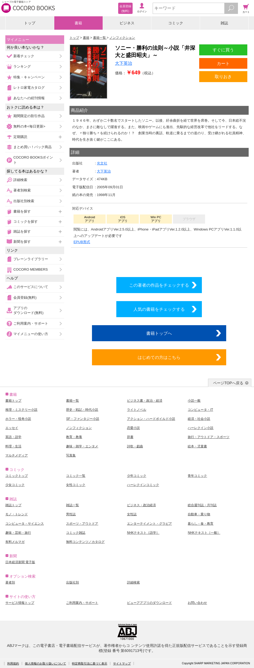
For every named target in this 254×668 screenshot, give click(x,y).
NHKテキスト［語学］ (143, 533)
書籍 (78, 23)
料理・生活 (13, 446)
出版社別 (72, 582)
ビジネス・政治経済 (141, 505)
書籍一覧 (72, 400)
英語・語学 (13, 437)
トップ (29, 23)
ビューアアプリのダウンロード (149, 603)
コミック (175, 23)
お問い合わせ (197, 603)
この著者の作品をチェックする (159, 285)
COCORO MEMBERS (30, 269)
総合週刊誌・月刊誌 (202, 505)
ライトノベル (136, 410)
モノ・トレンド (16, 514)
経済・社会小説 (199, 419)
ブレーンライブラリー (30, 259)
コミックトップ (16, 476)
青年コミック (197, 476)
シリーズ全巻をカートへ (159, 261)
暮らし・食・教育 (200, 523)
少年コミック (136, 476)
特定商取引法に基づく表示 (89, 663)
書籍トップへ (159, 333)
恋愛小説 (133, 428)
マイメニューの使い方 (30, 334)
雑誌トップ (13, 505)
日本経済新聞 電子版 (20, 562)
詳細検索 (20, 180)
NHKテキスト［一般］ (204, 533)
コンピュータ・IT (200, 410)
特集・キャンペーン (29, 77)
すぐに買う (223, 49)
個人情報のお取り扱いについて (45, 663)
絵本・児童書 (197, 446)
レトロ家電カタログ (29, 88)
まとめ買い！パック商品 (32, 147)
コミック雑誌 (75, 533)
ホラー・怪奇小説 (18, 419)
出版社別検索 (23, 201)
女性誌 (132, 514)
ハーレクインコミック (143, 485)
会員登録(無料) (25, 297)
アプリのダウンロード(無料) (28, 310)
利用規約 (13, 663)
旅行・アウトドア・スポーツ (208, 437)
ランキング (22, 66)
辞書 (130, 437)
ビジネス (127, 23)
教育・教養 (74, 437)
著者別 (10, 582)
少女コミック (15, 485)
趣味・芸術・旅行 (18, 533)
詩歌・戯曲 (135, 446)
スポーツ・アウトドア (82, 523)
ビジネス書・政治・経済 (144, 400)
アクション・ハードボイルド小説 (151, 419)
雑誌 (224, 23)
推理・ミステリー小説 (21, 410)
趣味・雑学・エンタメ (82, 446)
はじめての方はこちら (159, 357)
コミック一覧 (75, 476)
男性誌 (71, 514)
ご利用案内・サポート (30, 323)
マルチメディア (16, 455)
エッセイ (11, 428)
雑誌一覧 (72, 505)
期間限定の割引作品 (29, 116)
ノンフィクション (79, 428)
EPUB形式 (82, 242)
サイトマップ (122, 663)
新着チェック (23, 56)
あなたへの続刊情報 (29, 98)
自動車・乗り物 (199, 514)
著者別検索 (22, 190)
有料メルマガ (15, 542)
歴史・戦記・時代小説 (82, 410)
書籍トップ (13, 400)
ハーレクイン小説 (200, 428)
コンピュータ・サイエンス (24, 523)
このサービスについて (30, 287)
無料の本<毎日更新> (29, 126)
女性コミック (75, 485)
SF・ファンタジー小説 (82, 419)
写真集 (71, 455)
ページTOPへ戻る (228, 383)
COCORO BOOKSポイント (33, 159)
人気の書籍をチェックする (159, 309)
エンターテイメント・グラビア (149, 523)
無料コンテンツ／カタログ (85, 542)
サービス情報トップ (19, 603)
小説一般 (194, 400)
